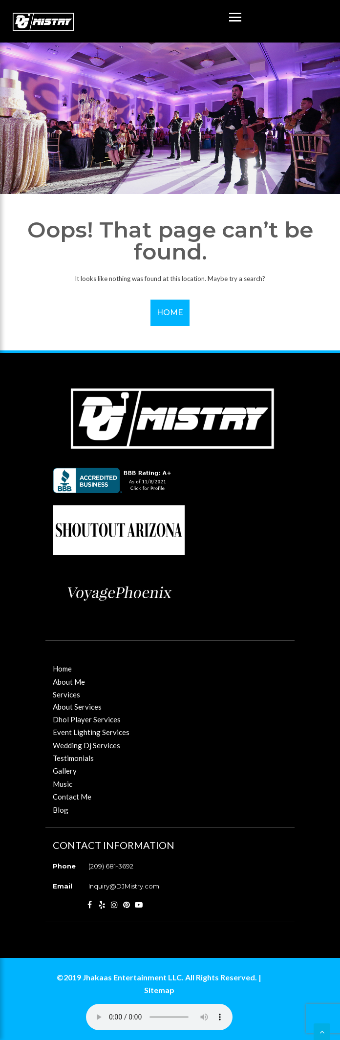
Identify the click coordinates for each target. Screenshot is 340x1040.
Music (62, 784)
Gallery (65, 770)
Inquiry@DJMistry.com (123, 886)
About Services (77, 706)
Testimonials (73, 758)
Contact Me (72, 796)
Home (170, 312)
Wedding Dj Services (86, 745)
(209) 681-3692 (110, 866)
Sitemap (159, 990)
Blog (60, 809)
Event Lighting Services (91, 732)
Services (66, 694)
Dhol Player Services (87, 719)
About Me (69, 681)
